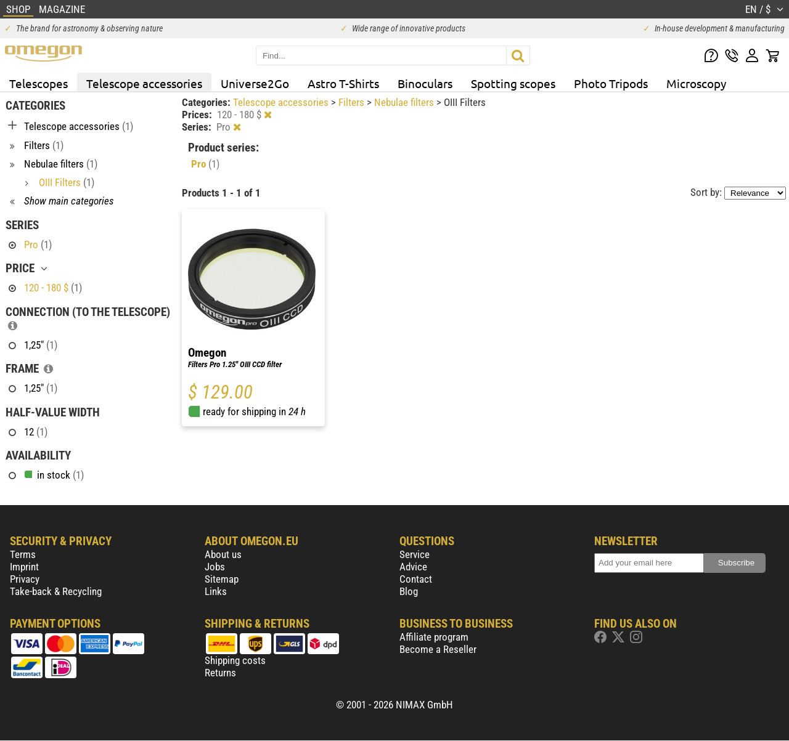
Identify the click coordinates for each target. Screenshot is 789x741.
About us (223, 554)
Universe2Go (255, 83)
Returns (220, 672)
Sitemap (222, 579)
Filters (352, 102)
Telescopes (38, 83)
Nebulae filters (405, 102)
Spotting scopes (513, 83)
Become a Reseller (437, 649)
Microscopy (696, 83)
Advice (413, 567)
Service (414, 554)
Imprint (24, 567)
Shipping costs (235, 660)
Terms (23, 554)
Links (216, 591)
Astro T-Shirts (343, 83)
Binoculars (425, 83)
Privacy (24, 579)
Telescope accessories (144, 83)
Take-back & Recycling (56, 591)
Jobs (215, 567)
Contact (415, 579)
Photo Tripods (611, 83)
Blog (408, 591)
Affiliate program (433, 637)
